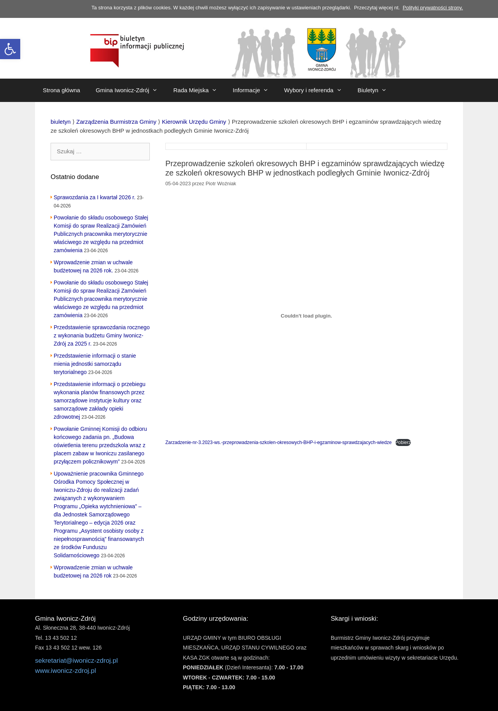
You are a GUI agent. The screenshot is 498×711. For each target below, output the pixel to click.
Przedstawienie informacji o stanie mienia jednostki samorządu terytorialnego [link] (95, 364)
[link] (10, 49)
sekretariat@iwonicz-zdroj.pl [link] (76, 660)
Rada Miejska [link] (199, 90)
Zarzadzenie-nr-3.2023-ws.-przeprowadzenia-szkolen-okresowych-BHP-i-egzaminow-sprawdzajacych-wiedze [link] (278, 442)
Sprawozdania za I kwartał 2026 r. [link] (94, 197)
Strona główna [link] (61, 90)
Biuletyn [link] (376, 90)
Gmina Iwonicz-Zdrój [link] (131, 90)
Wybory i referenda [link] (317, 90)
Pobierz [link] (403, 442)
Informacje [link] (254, 90)
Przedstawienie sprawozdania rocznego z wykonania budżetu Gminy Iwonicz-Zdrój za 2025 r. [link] (102, 335)
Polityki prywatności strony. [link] (433, 8)
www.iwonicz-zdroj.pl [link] (65, 670)
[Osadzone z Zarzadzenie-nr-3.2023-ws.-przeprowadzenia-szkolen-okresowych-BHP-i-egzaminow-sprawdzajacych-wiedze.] (306, 315)
